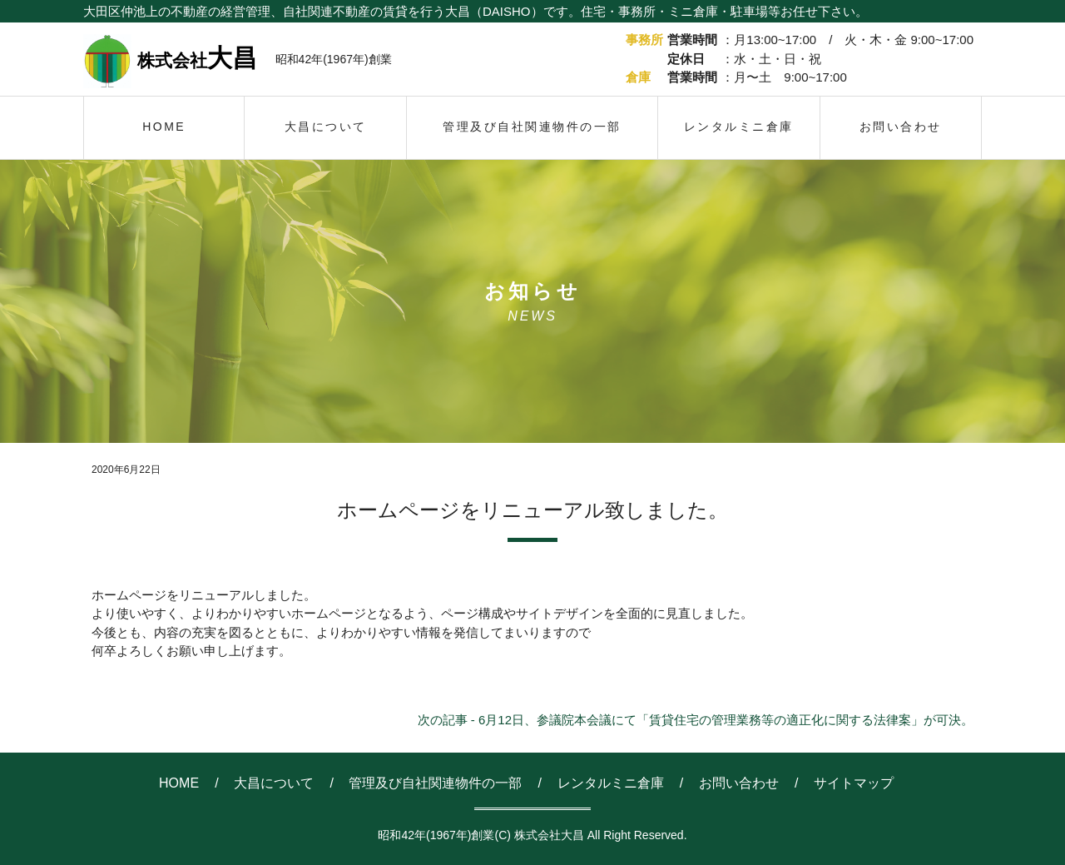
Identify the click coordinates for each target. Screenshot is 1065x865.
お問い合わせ (739, 783)
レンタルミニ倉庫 (610, 783)
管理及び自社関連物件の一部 (435, 783)
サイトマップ (854, 783)
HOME (179, 783)
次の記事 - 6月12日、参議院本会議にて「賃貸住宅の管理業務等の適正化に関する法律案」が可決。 (695, 720)
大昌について (274, 783)
